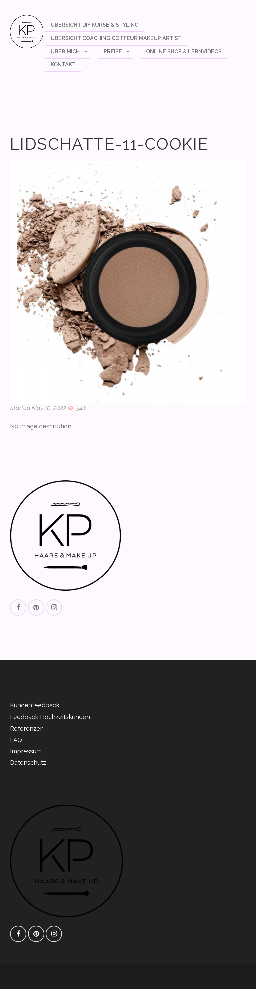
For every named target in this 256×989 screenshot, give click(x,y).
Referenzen (27, 728)
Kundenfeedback (34, 705)
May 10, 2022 (49, 407)
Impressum (26, 751)
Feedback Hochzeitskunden (50, 716)
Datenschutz (28, 762)
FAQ (16, 739)
